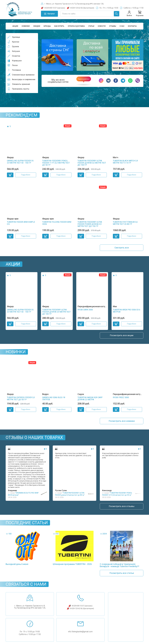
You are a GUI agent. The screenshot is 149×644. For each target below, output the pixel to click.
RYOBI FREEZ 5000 (121, 398)
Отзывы (112, 26)
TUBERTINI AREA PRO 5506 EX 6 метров (126, 311)
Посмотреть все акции (122, 336)
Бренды (47, 26)
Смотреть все (121, 247)
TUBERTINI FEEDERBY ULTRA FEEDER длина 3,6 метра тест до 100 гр (92, 163)
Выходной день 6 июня (17, 566)
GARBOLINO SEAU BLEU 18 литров (53, 399)
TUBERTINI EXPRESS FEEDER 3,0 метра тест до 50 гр (21, 399)
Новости (102, 26)
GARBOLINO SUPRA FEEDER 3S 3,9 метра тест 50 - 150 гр (20, 162)
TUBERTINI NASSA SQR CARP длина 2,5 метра (90, 399)
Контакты (132, 26)
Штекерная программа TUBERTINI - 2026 (72, 566)
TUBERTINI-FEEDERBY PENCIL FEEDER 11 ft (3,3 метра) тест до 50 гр (56, 163)
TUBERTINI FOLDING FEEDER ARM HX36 (56, 223)
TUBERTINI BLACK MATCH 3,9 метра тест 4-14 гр (125, 162)
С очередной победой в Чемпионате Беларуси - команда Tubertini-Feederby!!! (119, 567)
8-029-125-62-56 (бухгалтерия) (82, 611)
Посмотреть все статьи (121, 575)
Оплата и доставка (76, 26)
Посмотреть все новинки (121, 422)
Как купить (59, 26)
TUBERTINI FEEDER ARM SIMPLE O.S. (21, 223)
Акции (15, 26)
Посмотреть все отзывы (122, 508)
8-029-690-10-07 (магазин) (82, 608)
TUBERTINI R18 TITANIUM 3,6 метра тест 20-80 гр (125, 223)
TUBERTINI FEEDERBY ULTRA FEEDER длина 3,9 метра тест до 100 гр (56, 312)
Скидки (36, 26)
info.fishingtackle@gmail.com (80, 634)
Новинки (26, 26)
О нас (122, 26)
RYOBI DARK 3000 (85, 310)
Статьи (91, 26)
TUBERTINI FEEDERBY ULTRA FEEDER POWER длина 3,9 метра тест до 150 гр (90, 224)
